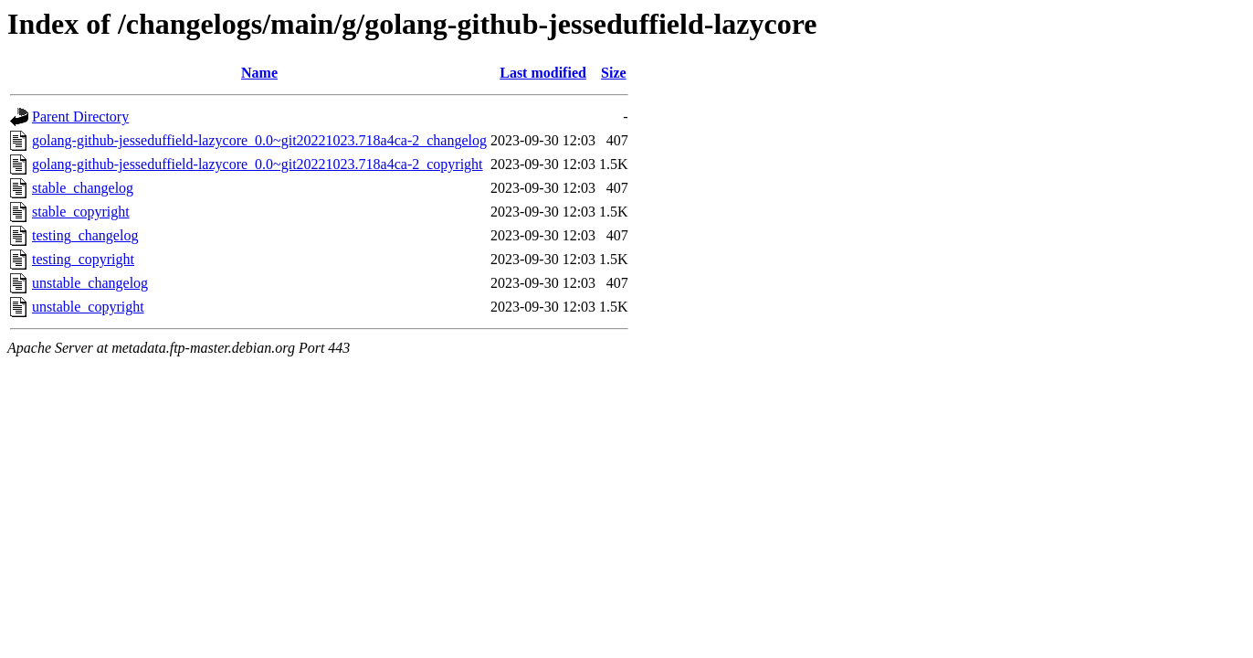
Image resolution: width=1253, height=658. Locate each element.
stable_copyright (81, 211)
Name (259, 72)
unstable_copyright (88, 306)
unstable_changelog (90, 283)
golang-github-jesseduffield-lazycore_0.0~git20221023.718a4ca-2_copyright (257, 164)
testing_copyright (83, 259)
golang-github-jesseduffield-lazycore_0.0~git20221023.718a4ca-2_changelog (259, 140)
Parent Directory (80, 116)
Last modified (543, 72)
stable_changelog (82, 188)
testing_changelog (85, 235)
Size (613, 72)
